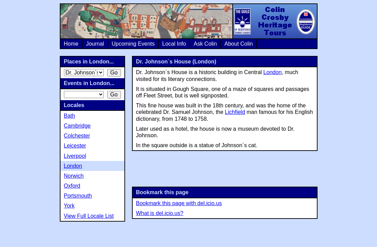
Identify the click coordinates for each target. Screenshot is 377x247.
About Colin (238, 44)
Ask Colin (205, 44)
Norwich (74, 176)
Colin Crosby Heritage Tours (274, 21)
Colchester (77, 136)
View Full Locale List (89, 216)
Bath (69, 116)
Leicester (75, 146)
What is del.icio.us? (160, 213)
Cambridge (77, 126)
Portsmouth (78, 196)
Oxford (72, 186)
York (69, 206)
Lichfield (235, 112)
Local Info (174, 44)
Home (71, 44)
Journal (95, 44)
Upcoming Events (133, 44)
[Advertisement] (224, 168)
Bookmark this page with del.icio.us (179, 203)
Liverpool (75, 156)
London (272, 72)
